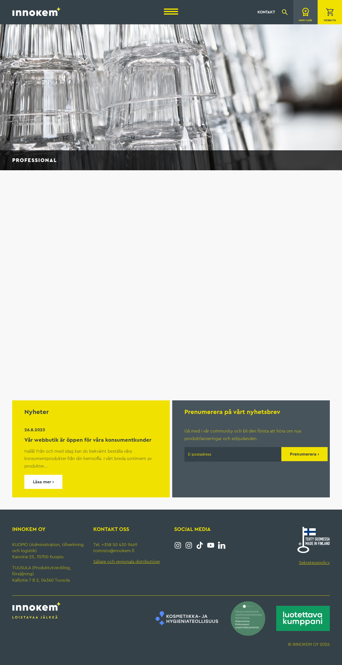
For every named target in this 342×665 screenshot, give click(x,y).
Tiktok (199, 545)
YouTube (210, 545)
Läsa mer (42, 482)
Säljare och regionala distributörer (126, 561)
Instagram (177, 545)
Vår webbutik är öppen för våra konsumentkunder (88, 440)
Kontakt (266, 12)
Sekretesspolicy (314, 562)
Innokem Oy (36, 11)
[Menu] (171, 12)
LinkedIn (221, 545)
